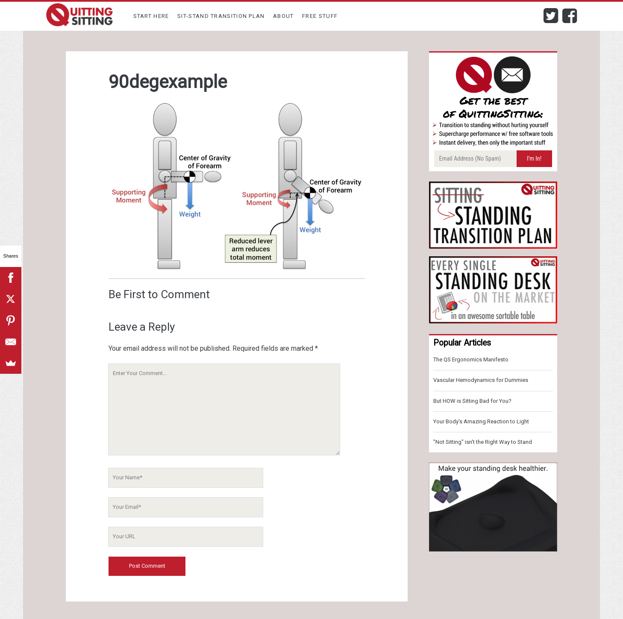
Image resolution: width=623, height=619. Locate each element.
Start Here (151, 16)
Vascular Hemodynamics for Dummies (480, 380)
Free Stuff (320, 16)
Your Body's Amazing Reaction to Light (481, 421)
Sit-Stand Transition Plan (221, 16)
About (283, 16)
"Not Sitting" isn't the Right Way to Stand (482, 442)
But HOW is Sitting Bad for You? (472, 401)
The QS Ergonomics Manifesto (470, 359)
